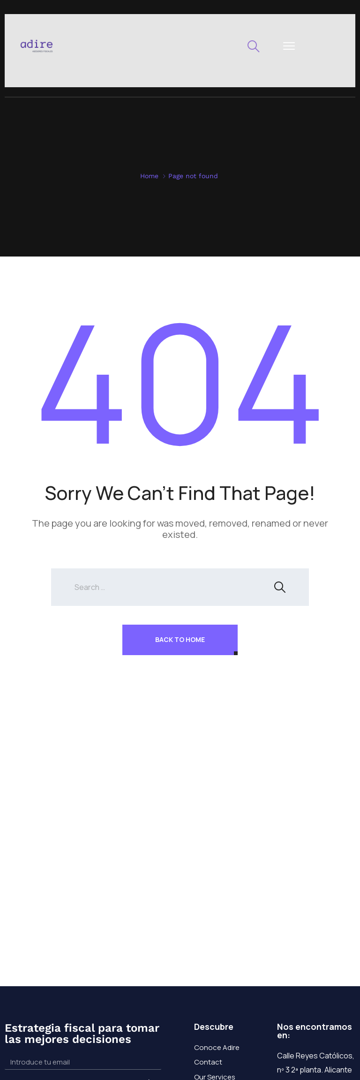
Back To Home (180, 639)
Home (149, 176)
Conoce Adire (217, 1047)
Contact (208, 1062)
